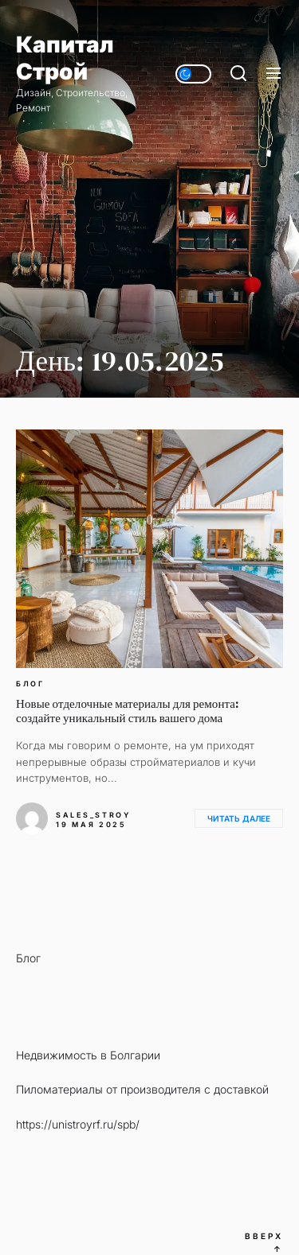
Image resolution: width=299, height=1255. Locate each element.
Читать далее (238, 818)
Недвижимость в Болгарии (88, 1055)
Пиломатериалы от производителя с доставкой (142, 1089)
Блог (30, 684)
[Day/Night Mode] (193, 74)
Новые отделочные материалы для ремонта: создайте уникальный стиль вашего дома (127, 710)
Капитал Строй (65, 58)
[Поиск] (238, 74)
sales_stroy (93, 814)
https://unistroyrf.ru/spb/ (78, 1124)
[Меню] (273, 74)
